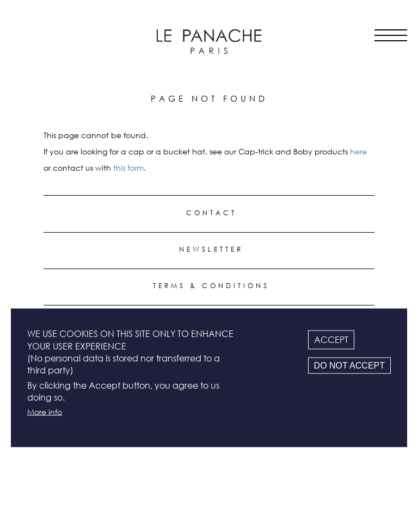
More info (44, 411)
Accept (331, 339)
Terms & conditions (211, 286)
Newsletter (211, 249)
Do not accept (349, 365)
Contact (211, 213)
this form (128, 167)
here (358, 151)
